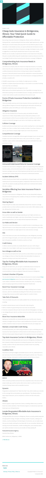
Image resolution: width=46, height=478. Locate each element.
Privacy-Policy (11, 471)
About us (18, 471)
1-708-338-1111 (5, 439)
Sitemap (5, 471)
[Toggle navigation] (1, 1)
